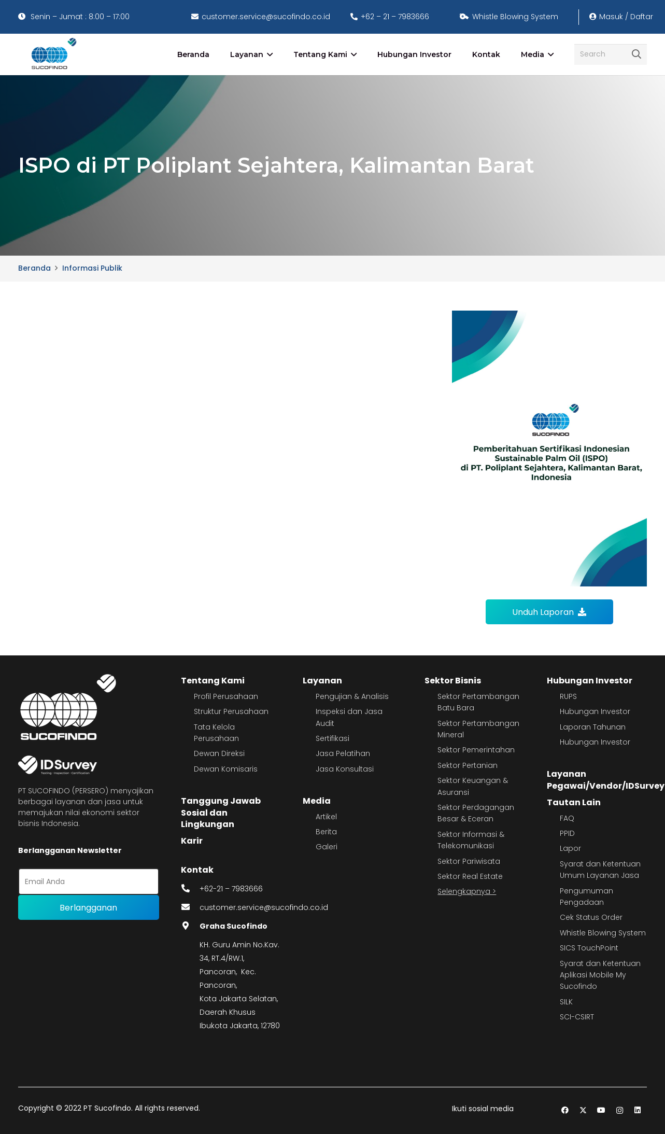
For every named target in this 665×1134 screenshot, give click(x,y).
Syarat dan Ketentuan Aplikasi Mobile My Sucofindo (600, 975)
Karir (192, 841)
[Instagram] (620, 1110)
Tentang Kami (213, 681)
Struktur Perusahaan (231, 711)
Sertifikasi (332, 738)
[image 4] (52, 54)
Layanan (322, 681)
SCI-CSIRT (577, 1017)
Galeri (326, 847)
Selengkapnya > (466, 891)
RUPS (568, 696)
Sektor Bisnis (453, 681)
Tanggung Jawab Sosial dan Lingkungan (221, 812)
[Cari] (636, 54)
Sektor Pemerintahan (476, 750)
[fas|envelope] (190, 907)
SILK (566, 1002)
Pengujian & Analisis (352, 696)
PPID (567, 833)
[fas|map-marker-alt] (190, 926)
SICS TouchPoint (589, 948)
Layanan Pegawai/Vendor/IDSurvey (605, 779)
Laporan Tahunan (593, 727)
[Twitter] (583, 1110)
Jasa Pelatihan (343, 753)
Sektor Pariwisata (468, 861)
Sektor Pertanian (467, 765)
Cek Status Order (591, 917)
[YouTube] (601, 1110)
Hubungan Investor (589, 681)
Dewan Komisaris (226, 769)
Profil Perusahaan (226, 696)
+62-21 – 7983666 (231, 889)
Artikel (326, 816)
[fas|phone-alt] (190, 888)
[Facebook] (565, 1110)
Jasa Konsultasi (345, 769)
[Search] (610, 54)
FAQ (567, 818)
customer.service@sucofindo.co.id (264, 907)
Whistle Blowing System (603, 933)
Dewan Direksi (219, 753)
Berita (326, 832)
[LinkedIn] (638, 1110)
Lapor (570, 848)
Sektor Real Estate (470, 876)
